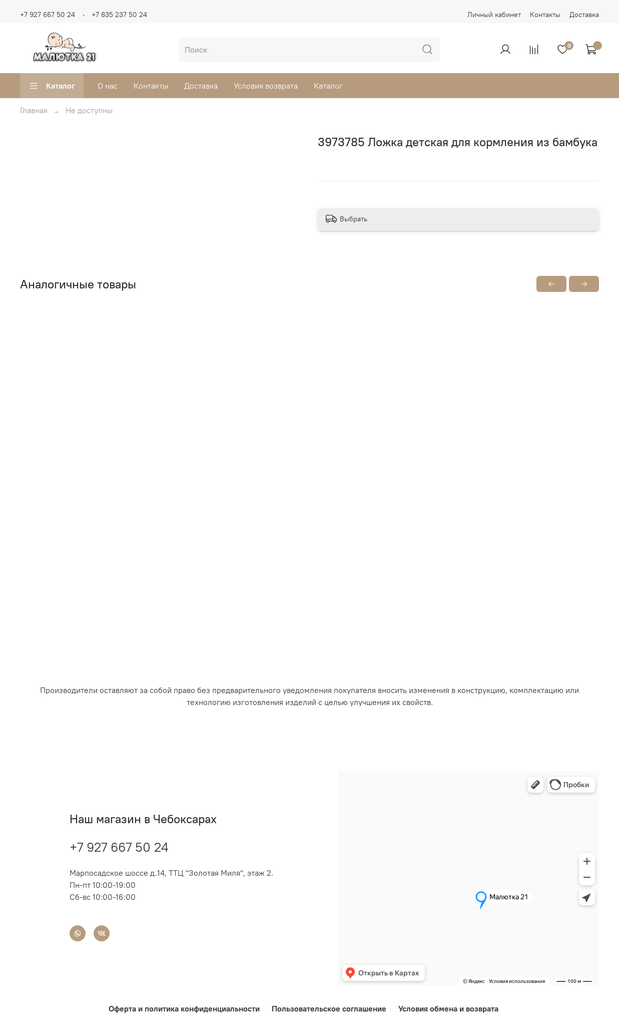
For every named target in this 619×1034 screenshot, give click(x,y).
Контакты (545, 14)
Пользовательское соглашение (329, 1008)
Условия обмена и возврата (448, 1008)
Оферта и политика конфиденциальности (184, 1008)
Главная (34, 110)
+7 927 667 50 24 (47, 14)
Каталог (52, 86)
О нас (108, 86)
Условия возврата (266, 86)
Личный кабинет (494, 14)
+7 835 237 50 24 (119, 14)
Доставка (584, 14)
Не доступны (89, 110)
